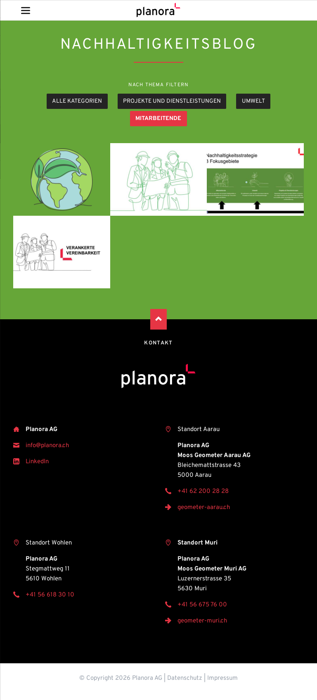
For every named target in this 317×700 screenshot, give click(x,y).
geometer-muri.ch (202, 621)
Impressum (222, 678)
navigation (26, 10)
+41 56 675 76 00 (202, 605)
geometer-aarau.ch (203, 507)
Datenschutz (184, 678)
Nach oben (158, 319)
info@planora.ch (47, 446)
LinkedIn (37, 462)
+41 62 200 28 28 (203, 491)
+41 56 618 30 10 (50, 595)
